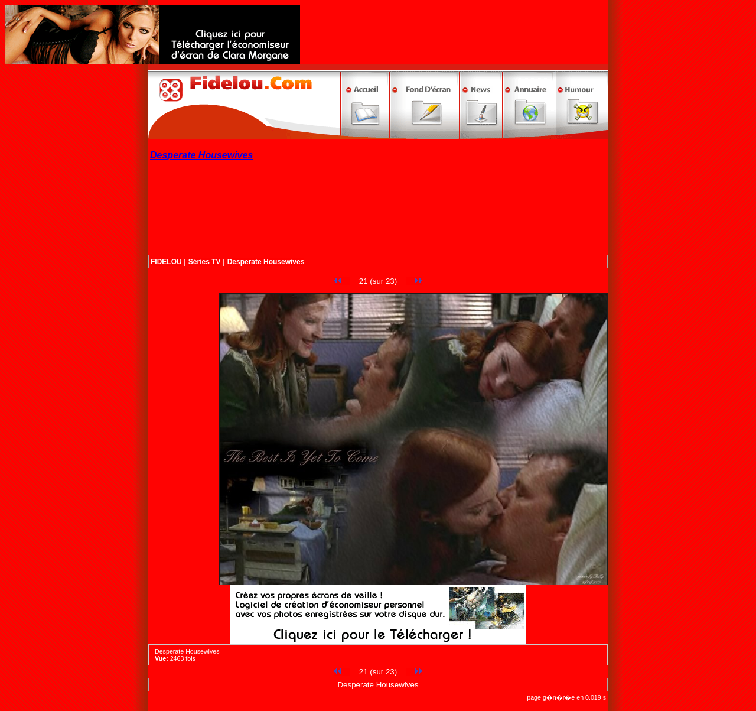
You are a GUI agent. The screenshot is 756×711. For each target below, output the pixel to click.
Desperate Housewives (266, 262)
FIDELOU (166, 262)
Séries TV (204, 262)
